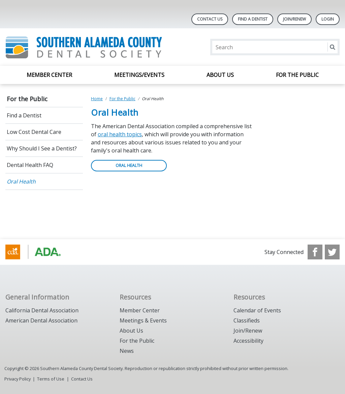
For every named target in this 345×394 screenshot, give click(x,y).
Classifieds (246, 320)
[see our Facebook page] (315, 252)
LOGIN (327, 19)
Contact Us (209, 19)
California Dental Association (42, 310)
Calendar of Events (257, 310)
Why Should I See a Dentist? (42, 148)
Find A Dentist (253, 19)
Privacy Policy (17, 379)
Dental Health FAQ (30, 165)
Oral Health (21, 181)
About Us (220, 75)
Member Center (49, 75)
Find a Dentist (24, 115)
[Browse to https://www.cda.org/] (39, 252)
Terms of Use (50, 379)
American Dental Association (41, 320)
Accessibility (248, 340)
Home (97, 99)
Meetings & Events (143, 320)
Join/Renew (247, 330)
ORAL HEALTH (129, 165)
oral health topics (120, 134)
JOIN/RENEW (294, 19)
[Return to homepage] (92, 47)
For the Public (297, 75)
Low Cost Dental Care (34, 132)
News (127, 351)
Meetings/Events (139, 75)
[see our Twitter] (332, 252)
